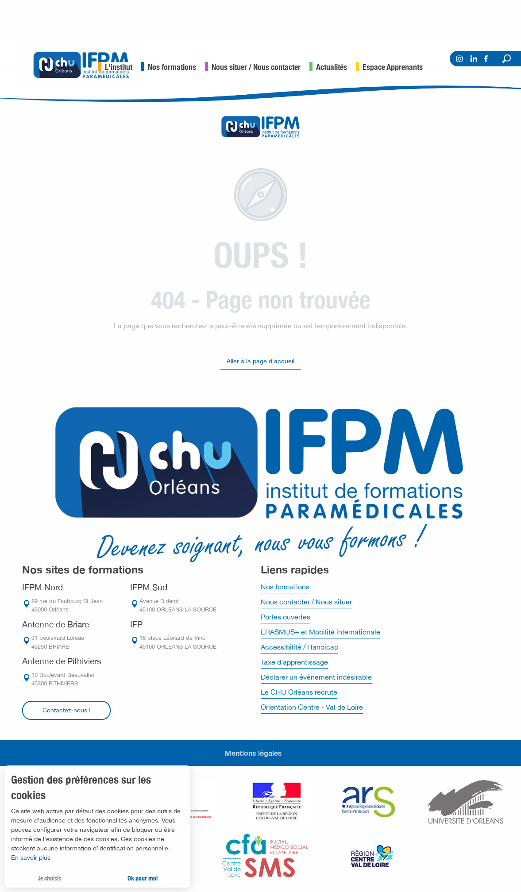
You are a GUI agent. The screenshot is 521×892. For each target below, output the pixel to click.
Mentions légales (253, 753)
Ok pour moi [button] (142, 878)
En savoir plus (30, 857)
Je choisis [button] (49, 878)
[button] (506, 58)
